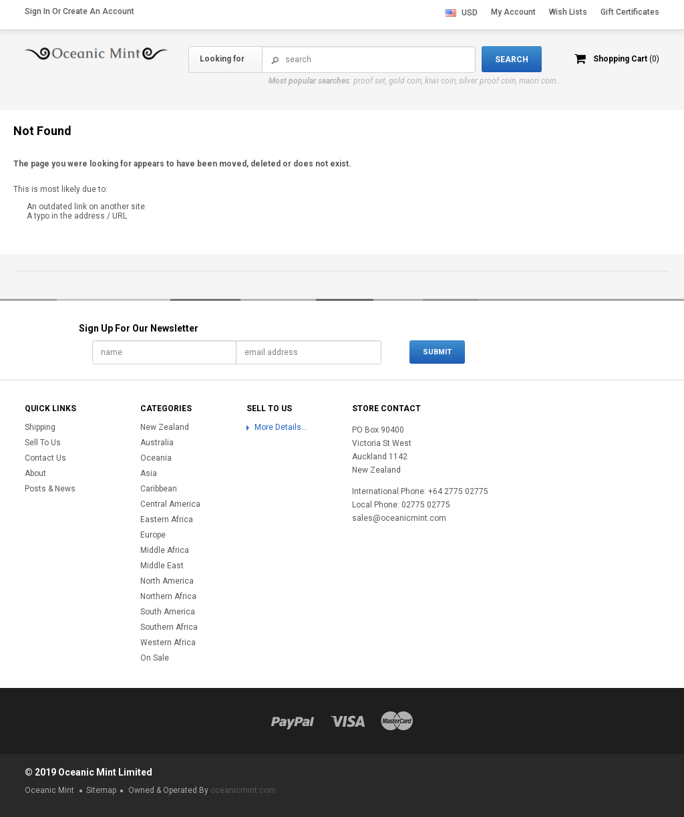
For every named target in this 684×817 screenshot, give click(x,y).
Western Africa (168, 642)
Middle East (162, 565)
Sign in (37, 11)
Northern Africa (168, 596)
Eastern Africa (166, 519)
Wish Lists (568, 12)
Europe (153, 535)
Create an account (98, 11)
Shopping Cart (626, 59)
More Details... (280, 427)
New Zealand (164, 427)
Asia (148, 473)
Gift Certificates (630, 12)
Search (275, 59)
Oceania (156, 458)
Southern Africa (169, 627)
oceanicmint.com (243, 790)
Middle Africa (164, 550)
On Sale (154, 658)
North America (167, 581)
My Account (513, 12)
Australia (157, 442)
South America (167, 611)
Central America (170, 504)
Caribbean (158, 488)
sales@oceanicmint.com (399, 518)
